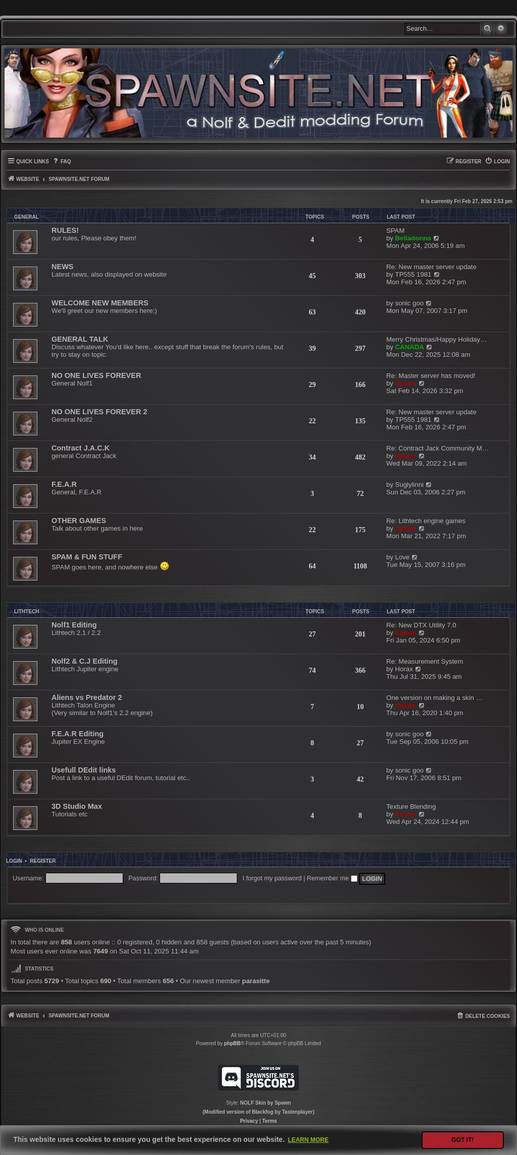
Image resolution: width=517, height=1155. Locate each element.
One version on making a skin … (434, 697)
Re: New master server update (431, 267)
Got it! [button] (462, 1139)
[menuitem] (61, 161)
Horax (404, 669)
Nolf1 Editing (74, 625)
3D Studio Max (76, 806)
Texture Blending (411, 806)
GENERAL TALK (79, 339)
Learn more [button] (308, 1139)
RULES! (65, 230)
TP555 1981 (413, 274)
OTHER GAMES (78, 521)
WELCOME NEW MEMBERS (99, 303)
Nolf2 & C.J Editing (84, 661)
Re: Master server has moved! (431, 375)
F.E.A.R (64, 484)
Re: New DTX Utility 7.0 (421, 625)
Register (43, 861)
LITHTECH (26, 611)
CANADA (409, 347)
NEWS (62, 267)
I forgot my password (272, 878)
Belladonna (413, 238)
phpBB (232, 1043)
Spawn (406, 383)
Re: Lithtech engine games (426, 521)
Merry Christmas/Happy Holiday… (436, 339)
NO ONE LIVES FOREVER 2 (99, 412)
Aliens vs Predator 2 (86, 697)
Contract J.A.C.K (80, 448)
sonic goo (409, 303)
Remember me (332, 878)
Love (402, 557)
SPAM (395, 230)
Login (14, 861)
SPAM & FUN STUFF (86, 557)
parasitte (256, 981)
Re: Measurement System (424, 661)
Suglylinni (409, 484)
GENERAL (26, 217)
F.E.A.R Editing (77, 734)
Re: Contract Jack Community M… (437, 448)
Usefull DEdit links (83, 770)
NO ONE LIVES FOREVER (96, 375)
